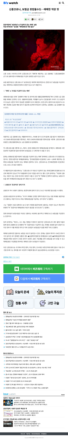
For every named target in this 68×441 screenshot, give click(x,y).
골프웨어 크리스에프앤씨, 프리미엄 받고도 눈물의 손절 (29, 402)
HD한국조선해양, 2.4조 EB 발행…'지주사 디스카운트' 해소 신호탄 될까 (27, 388)
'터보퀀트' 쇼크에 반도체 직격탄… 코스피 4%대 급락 (21, 371)
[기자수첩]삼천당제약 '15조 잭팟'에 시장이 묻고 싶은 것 (22, 333)
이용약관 (28, 434)
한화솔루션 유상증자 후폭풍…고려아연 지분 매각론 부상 (22, 316)
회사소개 (23, 434)
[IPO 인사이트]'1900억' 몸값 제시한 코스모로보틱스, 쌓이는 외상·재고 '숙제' (28, 367)
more (63, 394)
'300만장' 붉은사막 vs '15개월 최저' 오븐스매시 (20, 347)
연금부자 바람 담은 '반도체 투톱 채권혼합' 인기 (27, 424)
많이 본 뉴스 (7, 312)
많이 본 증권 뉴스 (8, 353)
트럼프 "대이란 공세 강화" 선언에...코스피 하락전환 (21, 378)
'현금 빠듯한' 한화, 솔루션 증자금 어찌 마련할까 (20, 327)
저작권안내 (43, 434)
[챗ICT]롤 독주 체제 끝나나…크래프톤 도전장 (19, 323)
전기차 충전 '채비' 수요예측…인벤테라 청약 (26, 413)
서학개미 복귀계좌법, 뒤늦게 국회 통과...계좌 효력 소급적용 (23, 364)
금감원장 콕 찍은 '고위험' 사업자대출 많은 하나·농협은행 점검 (24, 337)
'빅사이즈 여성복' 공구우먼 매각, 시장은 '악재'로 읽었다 (29, 400)
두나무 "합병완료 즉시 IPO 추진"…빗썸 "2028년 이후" (22, 340)
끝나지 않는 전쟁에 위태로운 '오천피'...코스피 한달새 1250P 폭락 (25, 374)
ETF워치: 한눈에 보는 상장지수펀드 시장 (16, 419)
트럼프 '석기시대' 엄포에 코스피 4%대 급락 (18, 381)
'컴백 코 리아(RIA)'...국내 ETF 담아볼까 (25, 422)
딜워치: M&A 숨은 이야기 (11, 398)
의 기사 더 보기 (11, 257)
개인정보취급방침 (35, 434)
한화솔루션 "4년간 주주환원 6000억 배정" (18, 320)
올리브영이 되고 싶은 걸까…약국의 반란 (18, 330)
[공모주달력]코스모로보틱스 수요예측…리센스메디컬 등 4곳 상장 (25, 343)
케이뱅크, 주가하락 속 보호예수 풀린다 (25, 415)
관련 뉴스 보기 (7, 261)
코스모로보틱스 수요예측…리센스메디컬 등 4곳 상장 (28, 411)
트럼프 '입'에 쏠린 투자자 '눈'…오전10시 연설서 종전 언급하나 (24, 384)
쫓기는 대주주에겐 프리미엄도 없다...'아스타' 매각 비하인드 (30, 404)
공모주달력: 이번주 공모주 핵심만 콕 (15, 408)
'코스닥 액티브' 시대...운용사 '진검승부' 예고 (26, 426)
